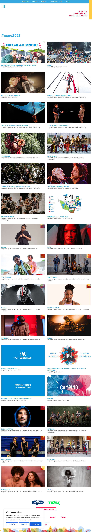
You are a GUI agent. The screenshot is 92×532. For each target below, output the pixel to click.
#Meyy (66, 248)
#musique (10, 97)
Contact (52, 517)
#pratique (69, 218)
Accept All (36, 524)
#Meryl (30, 248)
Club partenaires (46, 509)
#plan (64, 218)
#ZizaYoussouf (22, 279)
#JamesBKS (31, 339)
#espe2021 (4, 66)
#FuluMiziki (77, 461)
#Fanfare (73, 157)
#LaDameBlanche (78, 309)
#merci (65, 66)
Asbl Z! (63, 517)
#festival (15, 97)
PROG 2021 (25, 1)
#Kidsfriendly (74, 97)
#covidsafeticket (21, 400)
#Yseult (76, 491)
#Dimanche (35, 248)
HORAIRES (35, 1)
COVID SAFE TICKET (57, 1)
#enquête (19, 66)
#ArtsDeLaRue (67, 97)
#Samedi (49, 280)
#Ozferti (30, 309)
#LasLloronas (31, 461)
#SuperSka (77, 430)
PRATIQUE (44, 1)
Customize (12, 524)
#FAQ (18, 370)
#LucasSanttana (32, 430)
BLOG (68, 1)
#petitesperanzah (12, 66)
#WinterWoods (78, 279)
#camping (66, 400)
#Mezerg (76, 339)
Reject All (24, 524)
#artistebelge (82, 97)
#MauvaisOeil (31, 491)
